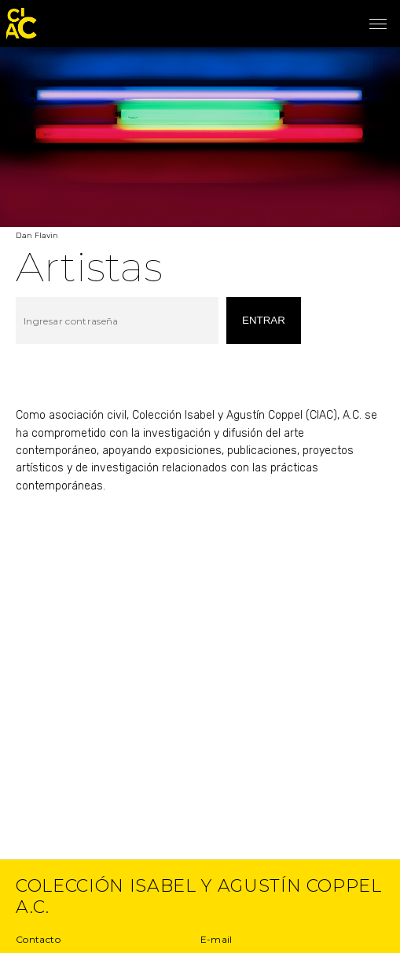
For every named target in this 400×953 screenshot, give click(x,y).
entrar (263, 320)
